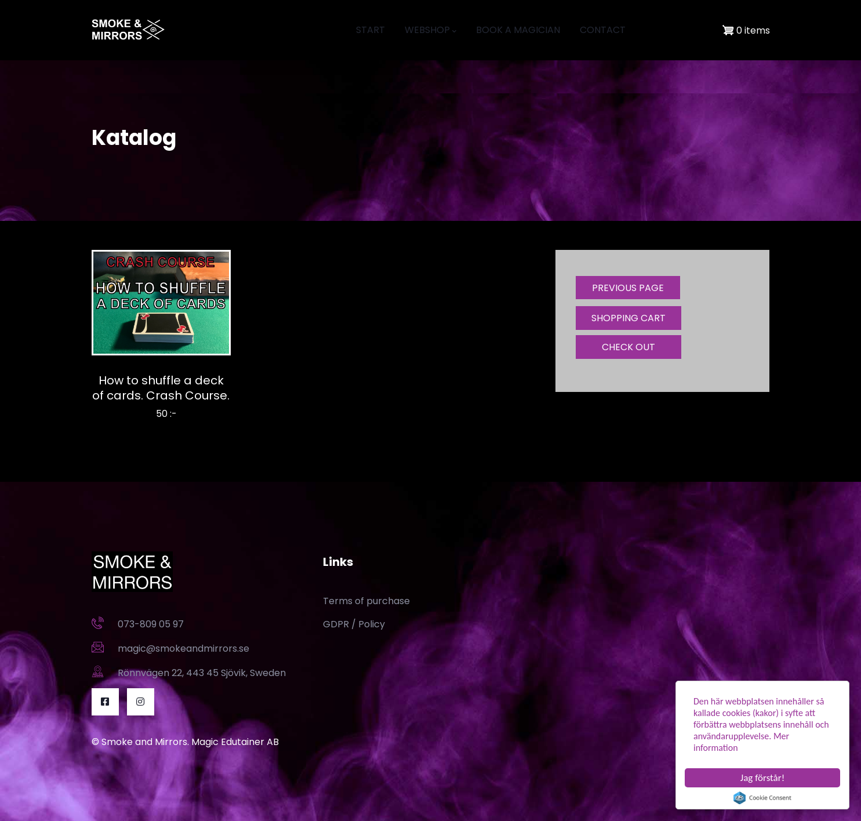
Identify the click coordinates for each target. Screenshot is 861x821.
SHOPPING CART (628, 318)
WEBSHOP (430, 30)
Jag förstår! (762, 778)
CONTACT (603, 30)
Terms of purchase (366, 601)
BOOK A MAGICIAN (518, 30)
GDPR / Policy (354, 624)
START (370, 30)
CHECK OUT (628, 347)
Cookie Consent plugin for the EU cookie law (762, 797)
